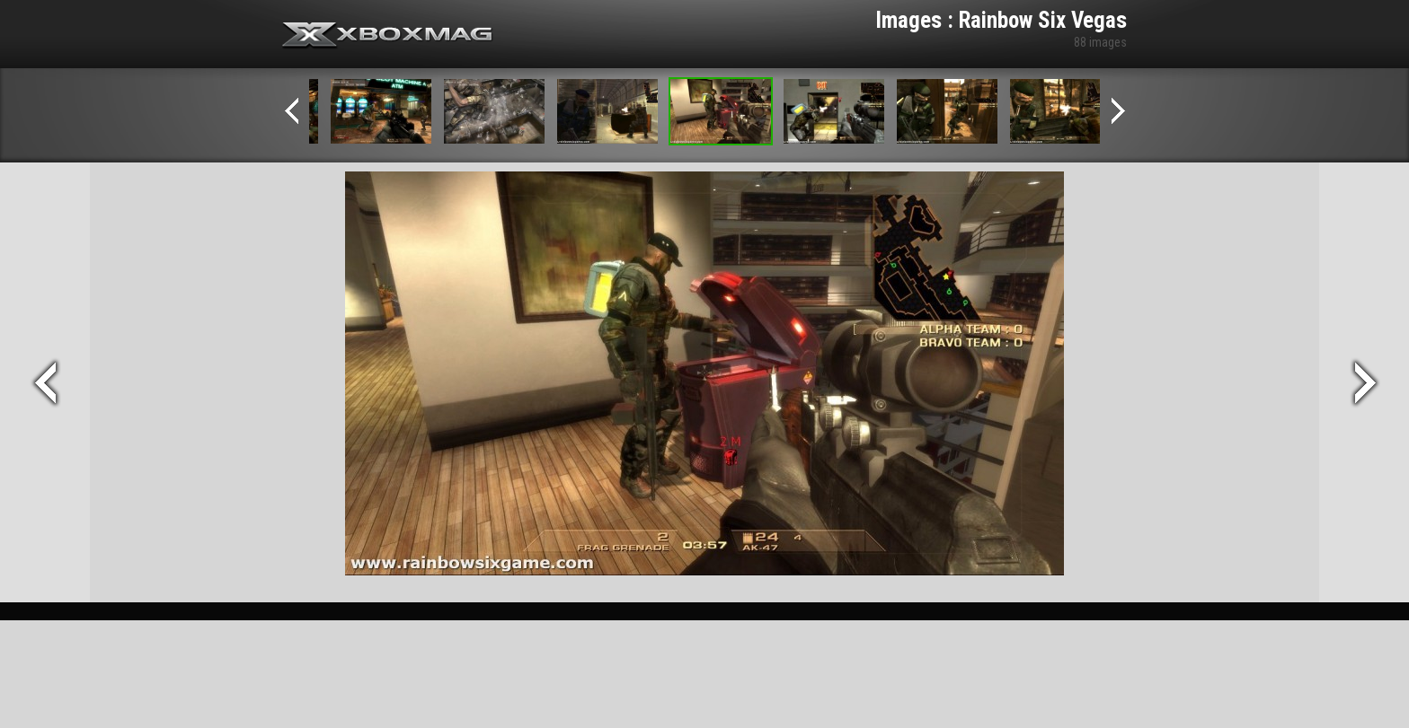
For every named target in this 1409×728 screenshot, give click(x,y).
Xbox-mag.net (387, 35)
